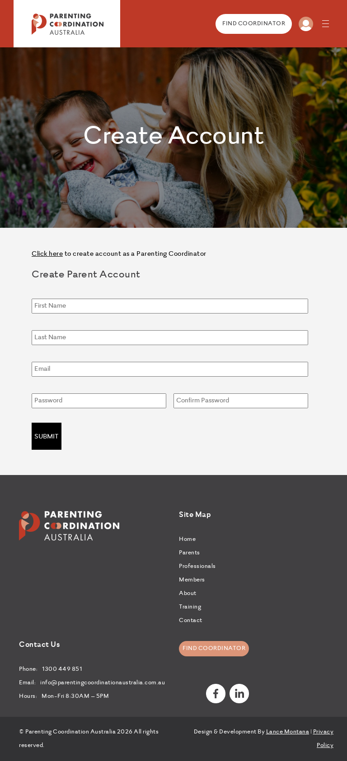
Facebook (215, 693)
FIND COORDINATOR (253, 24)
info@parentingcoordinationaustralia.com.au (102, 683)
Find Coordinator (214, 649)
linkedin (239, 693)
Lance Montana (287, 732)
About (188, 593)
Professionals (197, 566)
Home (187, 539)
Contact (190, 621)
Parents (189, 553)
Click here (47, 254)
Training (190, 607)
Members (192, 580)
